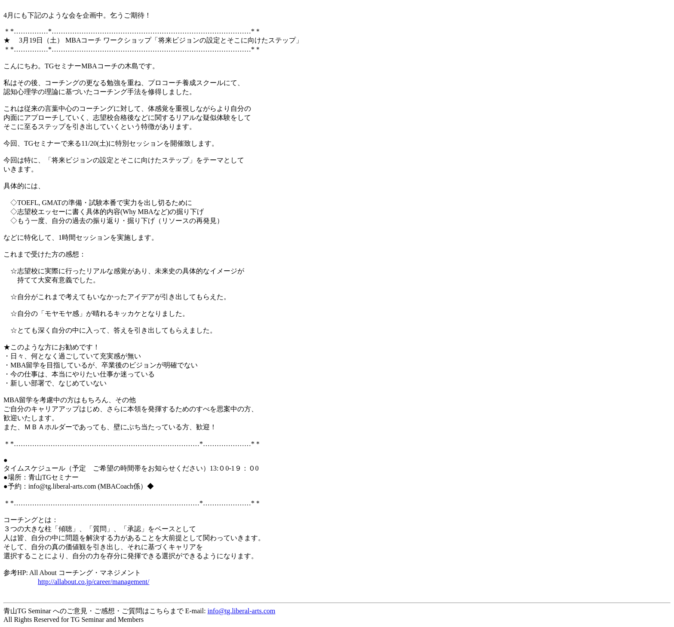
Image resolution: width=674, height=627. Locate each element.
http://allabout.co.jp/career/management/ (93, 581)
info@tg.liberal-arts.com (242, 611)
